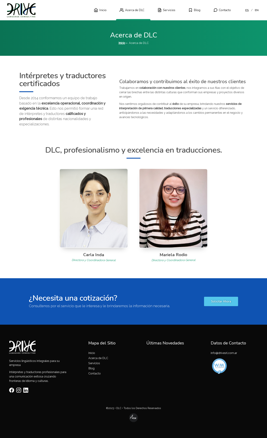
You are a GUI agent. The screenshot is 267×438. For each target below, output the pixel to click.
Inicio (100, 10)
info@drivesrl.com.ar (224, 353)
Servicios (166, 10)
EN (257, 10)
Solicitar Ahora (221, 301)
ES (247, 10)
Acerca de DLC (132, 10)
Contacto (222, 10)
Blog (194, 10)
